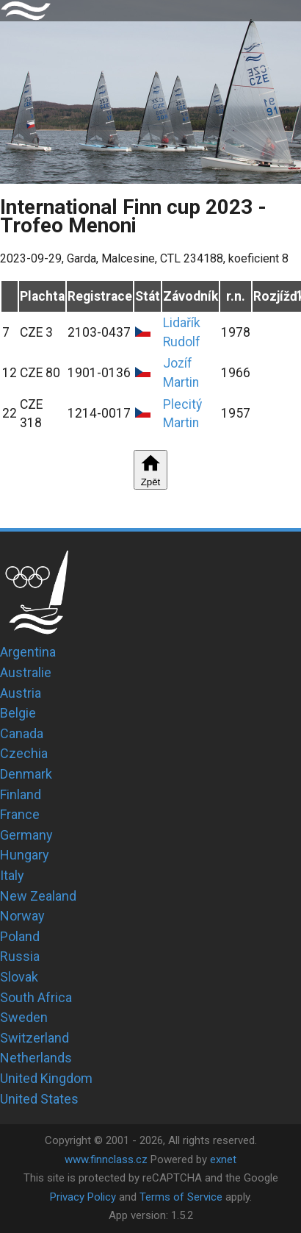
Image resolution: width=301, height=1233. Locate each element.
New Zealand (38, 896)
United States (39, 1099)
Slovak (19, 976)
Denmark (26, 774)
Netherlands (36, 1057)
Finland (20, 794)
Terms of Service (180, 1197)
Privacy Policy (83, 1197)
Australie (25, 672)
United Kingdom (46, 1078)
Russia (20, 956)
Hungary (24, 854)
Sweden (24, 1017)
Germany (26, 835)
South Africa (36, 997)
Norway (22, 915)
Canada (21, 733)
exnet (223, 1159)
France (20, 814)
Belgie (18, 713)
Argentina (28, 652)
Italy (12, 875)
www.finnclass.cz (106, 1159)
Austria (20, 693)
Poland (20, 936)
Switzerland (34, 1038)
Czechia (24, 753)
